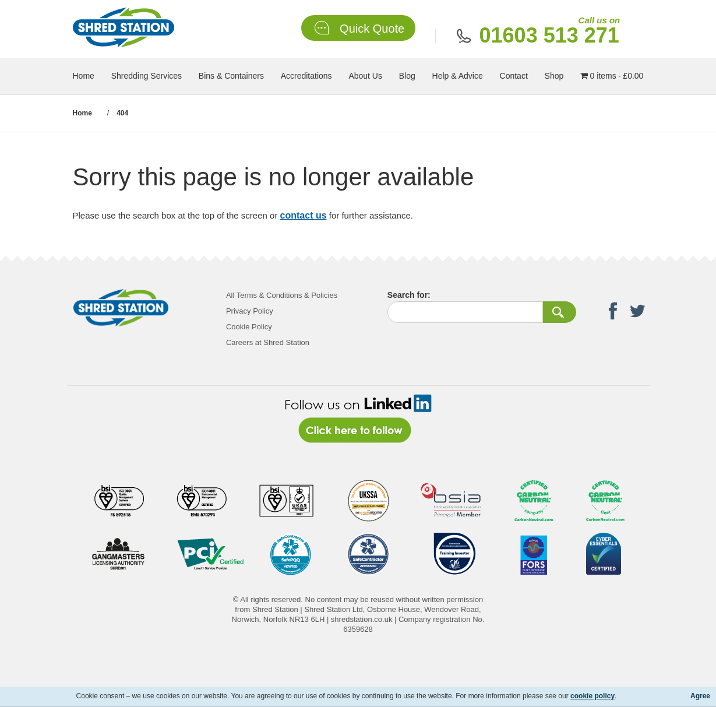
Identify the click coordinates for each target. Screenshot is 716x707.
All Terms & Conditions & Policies (281, 295)
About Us (365, 75)
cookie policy (592, 696)
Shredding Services (146, 75)
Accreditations (306, 75)
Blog (407, 75)
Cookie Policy (249, 326)
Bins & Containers (231, 75)
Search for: (409, 295)
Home (83, 75)
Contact (514, 75)
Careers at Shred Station (267, 342)
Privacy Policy (249, 311)
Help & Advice (457, 75)
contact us (303, 215)
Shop (554, 75)
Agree (700, 696)
